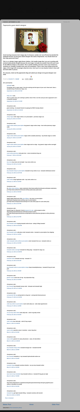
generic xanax (10, 277)
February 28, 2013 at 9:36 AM (14, 314)
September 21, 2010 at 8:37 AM (14, 91)
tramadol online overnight (13, 249)
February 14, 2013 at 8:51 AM (14, 260)
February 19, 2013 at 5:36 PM (14, 279)
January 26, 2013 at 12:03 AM (14, 129)
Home (31, 404)
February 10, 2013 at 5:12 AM (14, 164)
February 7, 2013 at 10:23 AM (14, 155)
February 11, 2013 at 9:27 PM (14, 216)
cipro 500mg (25, 198)
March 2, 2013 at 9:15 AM (13, 332)
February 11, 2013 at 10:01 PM (14, 225)
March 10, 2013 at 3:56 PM (13, 395)
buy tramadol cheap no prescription (16, 170)
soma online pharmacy (12, 153)
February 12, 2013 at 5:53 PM (14, 243)
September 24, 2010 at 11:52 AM (15, 110)
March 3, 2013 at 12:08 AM (13, 341)
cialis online (10, 179)
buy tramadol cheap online (13, 347)
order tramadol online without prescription (17, 241)
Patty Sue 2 (10, 95)
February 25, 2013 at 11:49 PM (14, 288)
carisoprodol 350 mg (12, 295)
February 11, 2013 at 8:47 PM (14, 203)
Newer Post (7, 404)
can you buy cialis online (13, 312)
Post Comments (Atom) (16, 407)
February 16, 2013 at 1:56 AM (14, 270)
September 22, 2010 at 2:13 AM (14, 101)
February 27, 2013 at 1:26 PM (14, 305)
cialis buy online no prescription (15, 303)
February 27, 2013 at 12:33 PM (14, 297)
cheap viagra (10, 116)
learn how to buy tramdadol (14, 374)
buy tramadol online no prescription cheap (17, 267)
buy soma (9, 162)
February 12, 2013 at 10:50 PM (14, 251)
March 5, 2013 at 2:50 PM (13, 367)
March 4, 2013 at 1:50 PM (13, 349)
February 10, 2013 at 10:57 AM (14, 172)
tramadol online (11, 258)
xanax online (10, 330)
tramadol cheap (11, 365)
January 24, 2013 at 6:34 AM (14, 118)
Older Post (55, 404)
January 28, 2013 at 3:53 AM (14, 146)
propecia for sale (29, 210)
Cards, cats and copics (35, 10)
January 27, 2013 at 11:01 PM (14, 137)
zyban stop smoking (14, 188)
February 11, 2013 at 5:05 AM (14, 191)
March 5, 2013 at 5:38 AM (13, 358)
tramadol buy (10, 393)
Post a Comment (9, 398)
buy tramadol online (12, 223)
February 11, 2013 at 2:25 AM (14, 181)
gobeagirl (9, 85)
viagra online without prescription (15, 125)
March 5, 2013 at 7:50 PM (13, 376)
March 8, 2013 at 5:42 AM (13, 386)
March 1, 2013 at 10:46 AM (13, 323)
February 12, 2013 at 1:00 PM (14, 234)
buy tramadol (10, 286)
